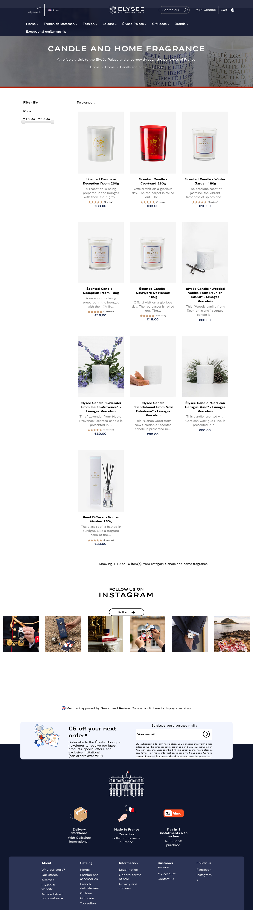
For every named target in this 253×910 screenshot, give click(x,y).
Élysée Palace (133, 24)
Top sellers (88, 903)
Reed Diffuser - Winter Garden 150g (101, 519)
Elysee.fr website (48, 887)
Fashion (88, 24)
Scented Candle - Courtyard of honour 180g (153, 293)
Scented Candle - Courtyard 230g (153, 181)
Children (86, 893)
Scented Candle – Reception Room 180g (101, 290)
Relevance (86, 102)
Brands (180, 24)
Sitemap (47, 879)
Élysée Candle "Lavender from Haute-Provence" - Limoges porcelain (101, 407)
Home (31, 24)
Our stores (49, 874)
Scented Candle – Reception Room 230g (101, 181)
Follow (123, 612)
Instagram (204, 874)
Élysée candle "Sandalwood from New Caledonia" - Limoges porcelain (153, 409)
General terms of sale (130, 877)
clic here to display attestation (169, 708)
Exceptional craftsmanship (46, 31)
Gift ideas (159, 24)
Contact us (166, 879)
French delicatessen (59, 24)
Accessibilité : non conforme (52, 896)
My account (166, 874)
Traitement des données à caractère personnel (183, 755)
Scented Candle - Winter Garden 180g (205, 181)
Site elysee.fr (35, 10)
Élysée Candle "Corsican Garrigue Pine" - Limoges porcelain (205, 407)
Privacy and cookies (128, 886)
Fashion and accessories (89, 877)
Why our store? (53, 869)
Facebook (204, 869)
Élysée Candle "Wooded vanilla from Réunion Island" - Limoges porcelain (205, 295)
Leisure (108, 24)
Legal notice (128, 869)
